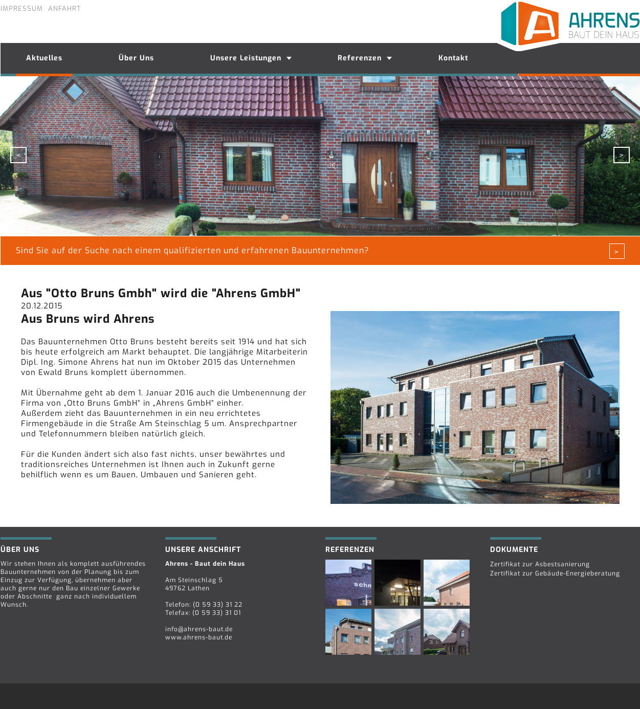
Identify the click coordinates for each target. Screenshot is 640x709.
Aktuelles (44, 58)
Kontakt (453, 58)
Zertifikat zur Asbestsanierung (540, 564)
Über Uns (136, 58)
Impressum (22, 8)
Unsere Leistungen (245, 58)
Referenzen (360, 58)
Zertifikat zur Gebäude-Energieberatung (555, 573)
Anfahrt (64, 8)
